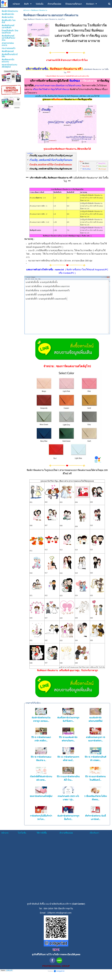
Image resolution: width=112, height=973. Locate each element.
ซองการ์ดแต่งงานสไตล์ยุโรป (41, 796)
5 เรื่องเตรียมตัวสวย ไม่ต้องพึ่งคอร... (95, 798)
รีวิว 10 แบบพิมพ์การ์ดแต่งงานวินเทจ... (68, 739)
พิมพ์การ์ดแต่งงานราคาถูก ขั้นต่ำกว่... (68, 817)
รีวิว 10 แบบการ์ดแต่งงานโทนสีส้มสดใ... (95, 778)
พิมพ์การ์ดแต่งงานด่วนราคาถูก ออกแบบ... (41, 719)
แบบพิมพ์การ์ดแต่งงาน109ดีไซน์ (95, 719)
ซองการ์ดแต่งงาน (50, 19)
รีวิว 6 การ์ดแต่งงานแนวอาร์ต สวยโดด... (41, 739)
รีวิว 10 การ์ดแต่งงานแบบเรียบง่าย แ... (41, 758)
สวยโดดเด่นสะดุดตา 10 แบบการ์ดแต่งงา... (95, 739)
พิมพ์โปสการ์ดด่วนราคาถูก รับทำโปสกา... (68, 719)
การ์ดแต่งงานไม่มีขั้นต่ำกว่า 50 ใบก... (41, 817)
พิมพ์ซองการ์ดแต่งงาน (36, 19)
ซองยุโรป (61, 19)
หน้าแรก (26, 10)
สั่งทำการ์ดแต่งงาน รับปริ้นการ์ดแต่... (95, 817)
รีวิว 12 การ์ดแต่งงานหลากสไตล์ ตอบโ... (68, 758)
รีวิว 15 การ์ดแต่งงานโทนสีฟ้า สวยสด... (95, 758)
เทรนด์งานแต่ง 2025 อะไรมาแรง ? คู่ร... (68, 798)
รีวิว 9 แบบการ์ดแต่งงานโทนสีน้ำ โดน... (68, 778)
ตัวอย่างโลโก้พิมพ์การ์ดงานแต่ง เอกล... (41, 778)
